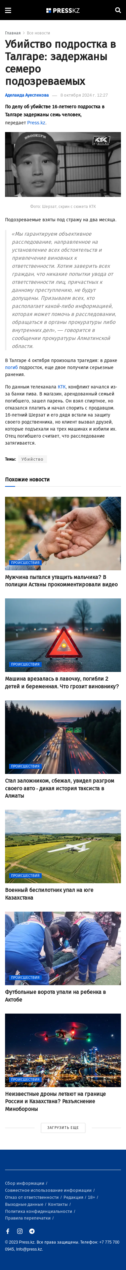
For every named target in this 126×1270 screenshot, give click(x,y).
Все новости (38, 33)
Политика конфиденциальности (39, 1211)
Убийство (33, 459)
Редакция (74, 1197)
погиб (11, 367)
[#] (63, 10)
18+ (92, 1197)
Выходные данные (24, 1204)
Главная (13, 33)
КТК (62, 387)
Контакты (58, 1204)
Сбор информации (25, 1183)
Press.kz (36, 123)
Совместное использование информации (49, 1190)
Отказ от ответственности (32, 1197)
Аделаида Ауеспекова (27, 95)
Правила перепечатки (28, 1218)
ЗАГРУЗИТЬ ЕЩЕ (63, 1128)
